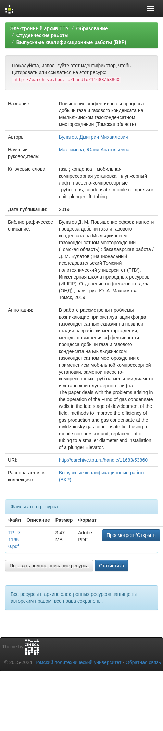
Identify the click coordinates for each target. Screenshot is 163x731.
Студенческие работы (42, 35)
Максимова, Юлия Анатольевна (94, 149)
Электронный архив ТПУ (39, 28)
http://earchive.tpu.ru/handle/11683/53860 (103, 460)
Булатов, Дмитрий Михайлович (93, 137)
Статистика (111, 565)
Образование (92, 28)
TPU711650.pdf (14, 539)
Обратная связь (143, 662)
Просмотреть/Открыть (131, 535)
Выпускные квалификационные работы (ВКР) (71, 42)
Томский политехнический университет (78, 662)
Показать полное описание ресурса (49, 565)
